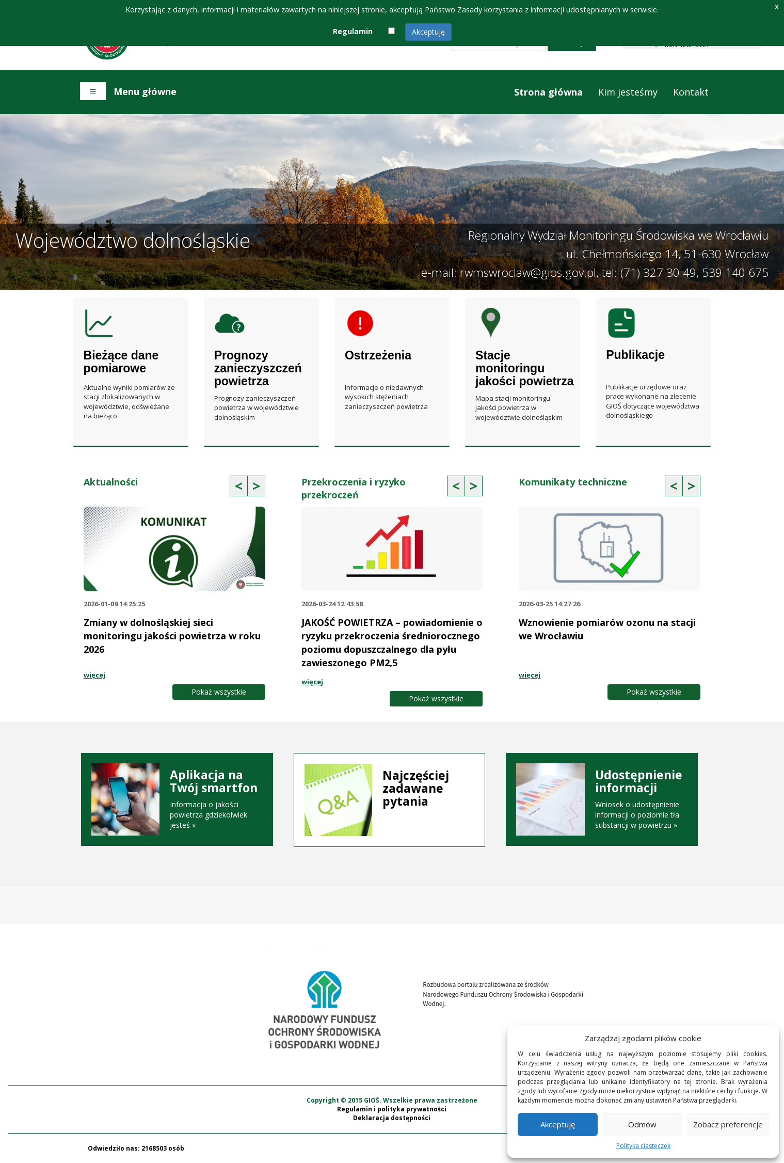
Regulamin (353, 31)
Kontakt (691, 92)
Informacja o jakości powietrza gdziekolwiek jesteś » (177, 799)
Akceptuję (428, 32)
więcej (94, 675)
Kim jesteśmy (628, 92)
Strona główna (548, 92)
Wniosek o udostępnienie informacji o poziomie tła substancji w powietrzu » (601, 799)
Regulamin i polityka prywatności (391, 1109)
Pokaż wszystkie (218, 692)
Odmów (642, 1124)
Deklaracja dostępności (391, 1117)
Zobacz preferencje (728, 1124)
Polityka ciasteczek (643, 1145)
